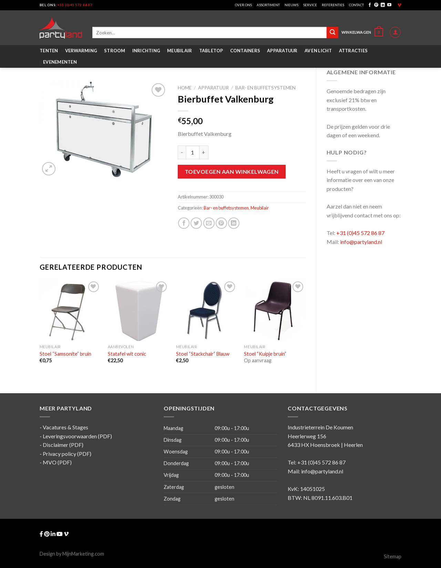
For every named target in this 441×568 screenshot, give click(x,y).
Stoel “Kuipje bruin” (265, 354)
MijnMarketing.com (83, 554)
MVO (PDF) (57, 462)
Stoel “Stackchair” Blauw (202, 354)
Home (185, 87)
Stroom (114, 50)
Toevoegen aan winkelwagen (232, 171)
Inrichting (146, 50)
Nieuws (291, 5)
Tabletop (211, 50)
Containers (245, 50)
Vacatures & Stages (65, 427)
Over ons (243, 5)
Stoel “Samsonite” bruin (65, 354)
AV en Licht (318, 50)
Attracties (353, 50)
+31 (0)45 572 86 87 (75, 5)
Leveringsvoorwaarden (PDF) (77, 436)
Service (310, 5)
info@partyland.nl (361, 241)
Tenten (49, 50)
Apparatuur (282, 50)
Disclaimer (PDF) (63, 444)
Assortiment (268, 5)
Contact (356, 5)
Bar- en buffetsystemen (265, 87)
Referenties (333, 5)
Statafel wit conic (127, 354)
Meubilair (179, 50)
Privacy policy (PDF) (67, 453)
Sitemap (392, 556)
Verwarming (81, 50)
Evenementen (60, 62)
